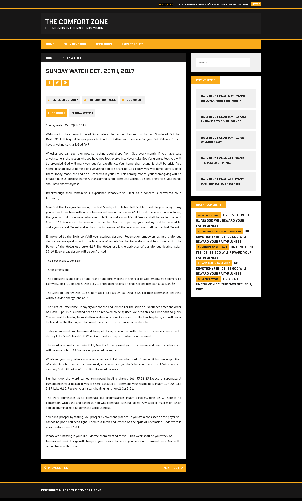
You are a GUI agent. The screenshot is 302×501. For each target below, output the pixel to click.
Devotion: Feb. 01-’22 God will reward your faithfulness (224, 222)
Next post (172, 470)
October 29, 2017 (65, 103)
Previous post (58, 470)
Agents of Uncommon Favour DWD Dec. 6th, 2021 (224, 286)
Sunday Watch (82, 116)
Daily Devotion (75, 45)
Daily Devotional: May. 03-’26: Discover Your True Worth (212, 4)
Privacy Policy (132, 45)
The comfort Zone (102, 103)
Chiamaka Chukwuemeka (214, 265)
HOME (50, 45)
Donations (104, 45)
